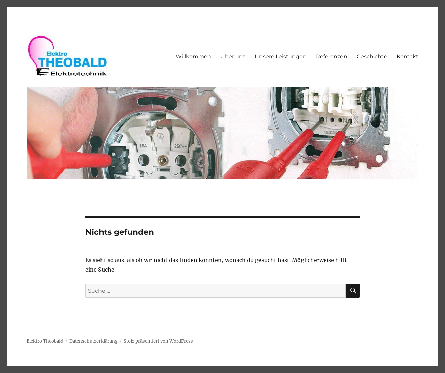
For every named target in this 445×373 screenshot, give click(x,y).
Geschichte (372, 56)
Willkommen (193, 56)
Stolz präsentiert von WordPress (158, 341)
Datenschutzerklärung (93, 341)
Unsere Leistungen (281, 56)
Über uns (232, 56)
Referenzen (331, 56)
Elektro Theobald (45, 341)
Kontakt (407, 56)
